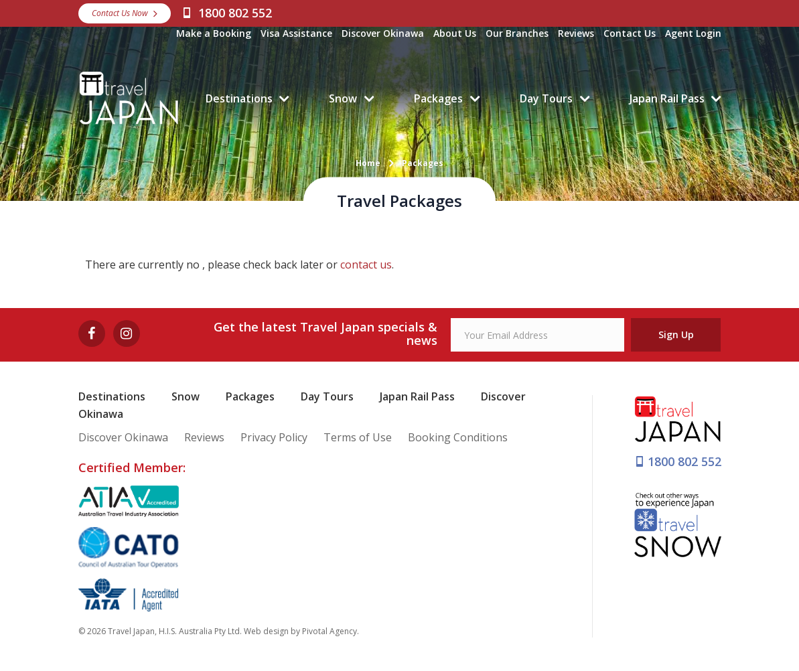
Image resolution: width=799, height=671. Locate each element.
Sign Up (676, 334)
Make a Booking (213, 33)
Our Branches (517, 33)
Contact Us (629, 33)
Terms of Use (357, 437)
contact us (366, 264)
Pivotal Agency (329, 631)
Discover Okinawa (383, 33)
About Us (454, 33)
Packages (438, 98)
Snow (343, 98)
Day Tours (546, 98)
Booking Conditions (458, 437)
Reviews (576, 33)
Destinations (239, 98)
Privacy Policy (273, 437)
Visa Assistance (296, 33)
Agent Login (693, 33)
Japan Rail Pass (667, 98)
